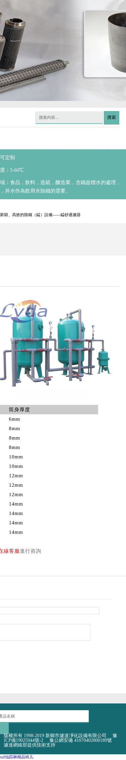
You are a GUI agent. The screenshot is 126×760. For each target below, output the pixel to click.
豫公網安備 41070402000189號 (80, 740)
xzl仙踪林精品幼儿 (16, 757)
